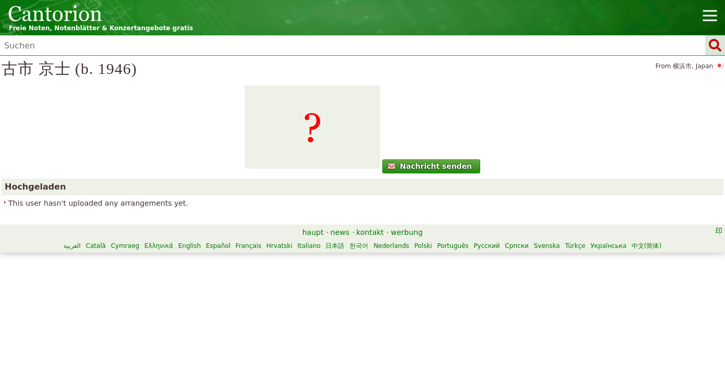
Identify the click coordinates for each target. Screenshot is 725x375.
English (315, 301)
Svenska (371, 312)
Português (277, 312)
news (340, 288)
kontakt (370, 288)
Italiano (435, 301)
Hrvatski (406, 301)
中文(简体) (471, 312)
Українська (433, 312)
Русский (311, 312)
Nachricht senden (174, 206)
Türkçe (400, 312)
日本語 (461, 301)
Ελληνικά (284, 301)
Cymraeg (251, 301)
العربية (198, 301)
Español (344, 301)
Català (222, 301)
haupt (312, 288)
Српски (342, 312)
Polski (248, 312)
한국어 (485, 301)
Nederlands (517, 301)
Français (374, 301)
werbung (406, 288)
